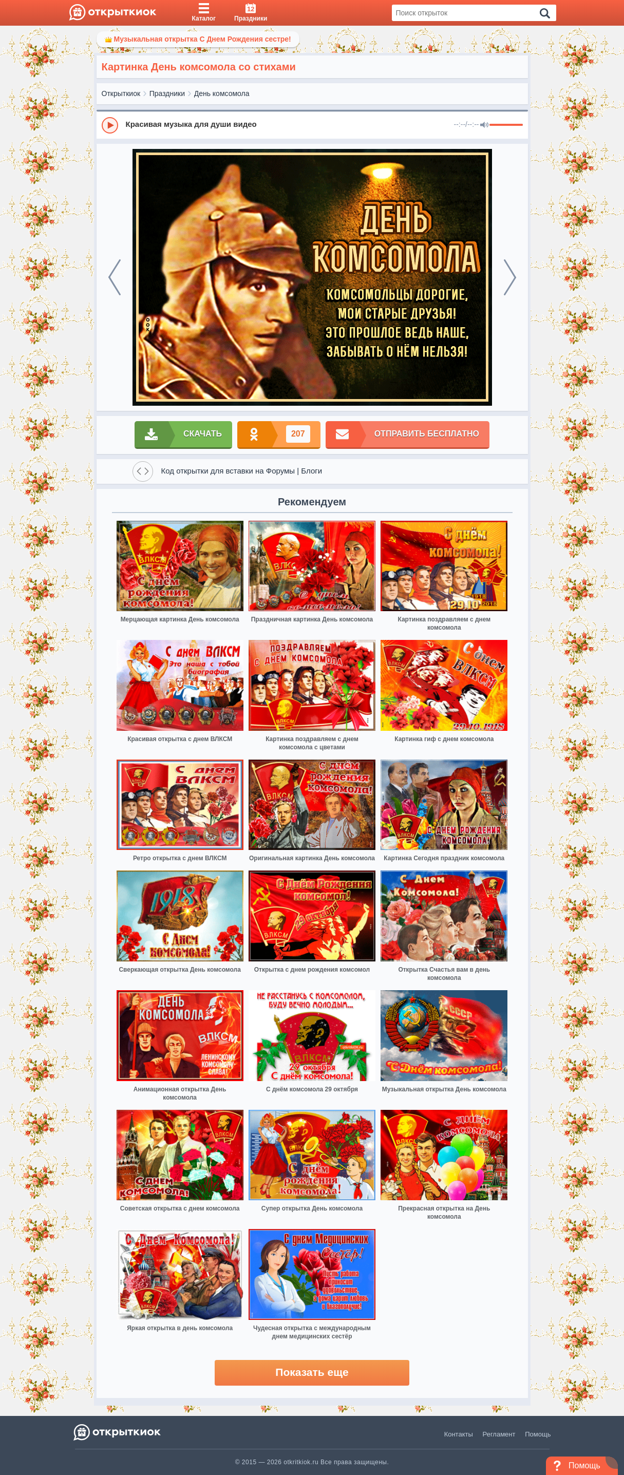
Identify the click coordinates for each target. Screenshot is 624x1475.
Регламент (499, 1434)
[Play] (110, 125)
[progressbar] (506, 125)
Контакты (458, 1434)
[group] (312, 125)
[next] (510, 277)
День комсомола (222, 93)
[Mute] (484, 125)
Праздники (167, 93)
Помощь (538, 1434)
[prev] (114, 277)
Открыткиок (121, 93)
